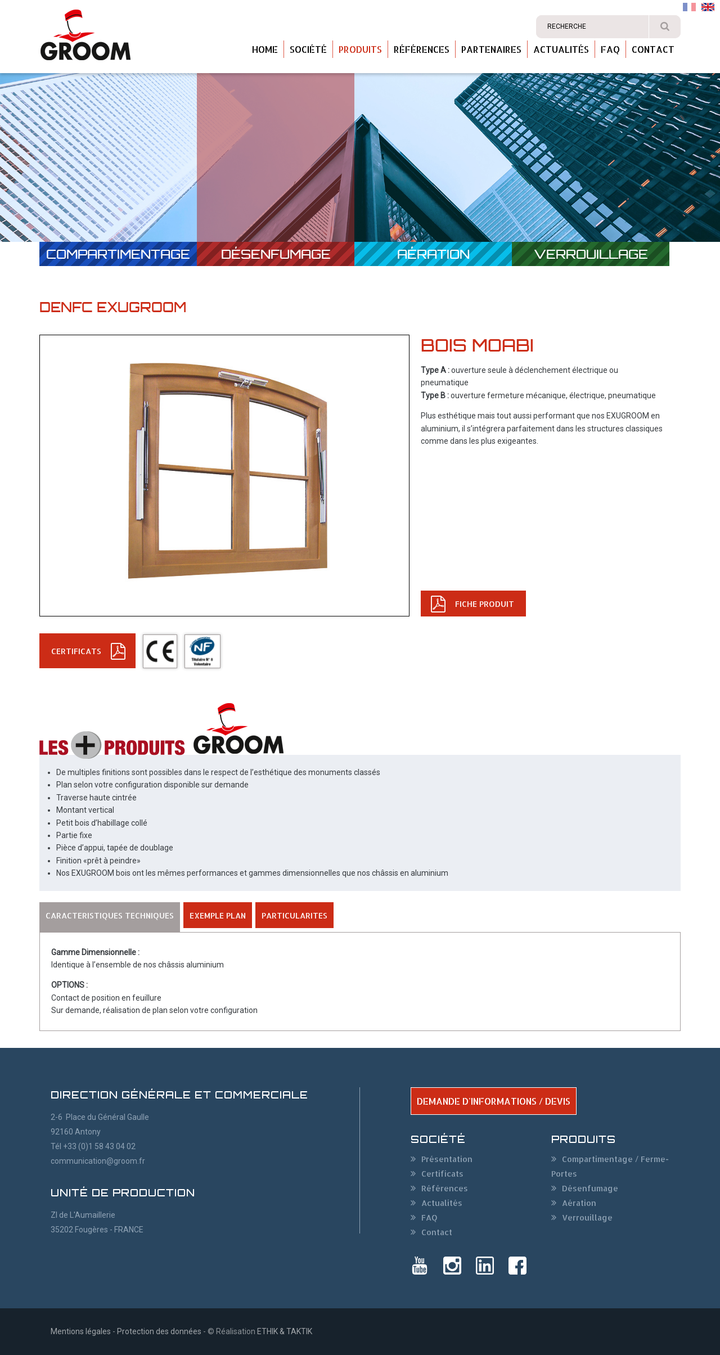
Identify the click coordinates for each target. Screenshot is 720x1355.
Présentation (446, 1159)
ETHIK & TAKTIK (284, 1331)
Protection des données (159, 1331)
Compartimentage (118, 254)
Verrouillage (591, 254)
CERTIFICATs (76, 651)
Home (265, 49)
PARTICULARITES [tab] (294, 915)
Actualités (561, 49)
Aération (433, 254)
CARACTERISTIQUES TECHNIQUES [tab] (110, 915)
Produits (360, 49)
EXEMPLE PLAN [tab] (218, 915)
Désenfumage (276, 254)
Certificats (442, 1173)
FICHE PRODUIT (484, 604)
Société (308, 49)
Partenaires (491, 49)
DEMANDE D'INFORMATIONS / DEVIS (493, 1101)
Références (421, 49)
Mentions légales (81, 1331)
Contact (653, 49)
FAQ (610, 49)
